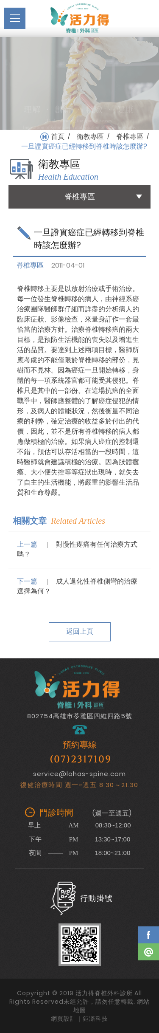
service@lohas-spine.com (79, 773)
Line (148, 951)
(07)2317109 (81, 760)
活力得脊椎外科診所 (80, 18)
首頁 (57, 136)
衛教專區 (90, 136)
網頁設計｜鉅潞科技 (79, 1018)
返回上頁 (79, 631)
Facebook (148, 934)
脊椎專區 (129, 136)
